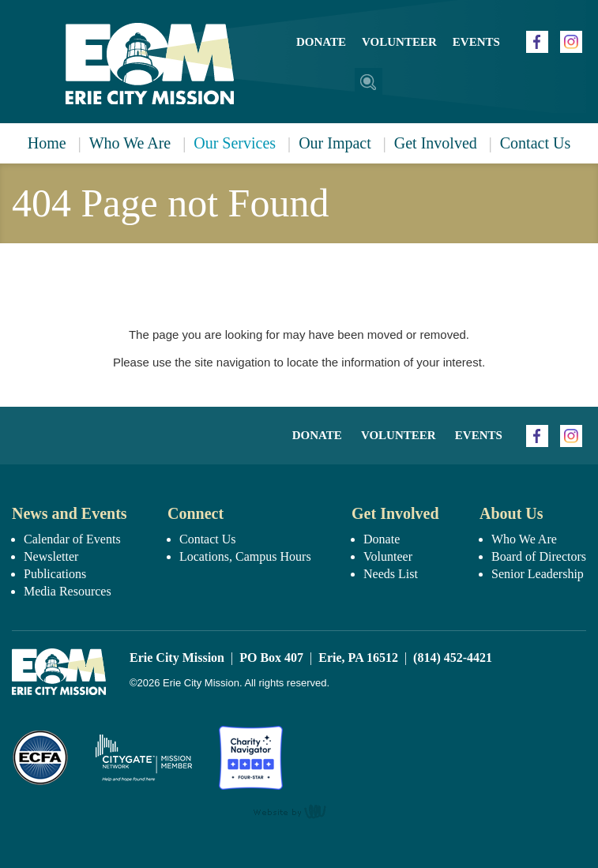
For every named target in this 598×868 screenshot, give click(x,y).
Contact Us (207, 539)
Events (476, 42)
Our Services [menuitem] (235, 143)
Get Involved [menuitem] (435, 143)
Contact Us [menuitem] (535, 143)
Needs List (390, 574)
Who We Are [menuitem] (130, 143)
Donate (321, 42)
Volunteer (399, 42)
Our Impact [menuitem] (335, 143)
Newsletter (51, 556)
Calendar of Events (72, 539)
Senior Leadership (537, 574)
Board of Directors (538, 556)
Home (47, 143)
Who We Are (524, 539)
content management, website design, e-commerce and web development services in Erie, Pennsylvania (299, 811)
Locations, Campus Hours (245, 556)
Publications (55, 574)
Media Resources (67, 591)
